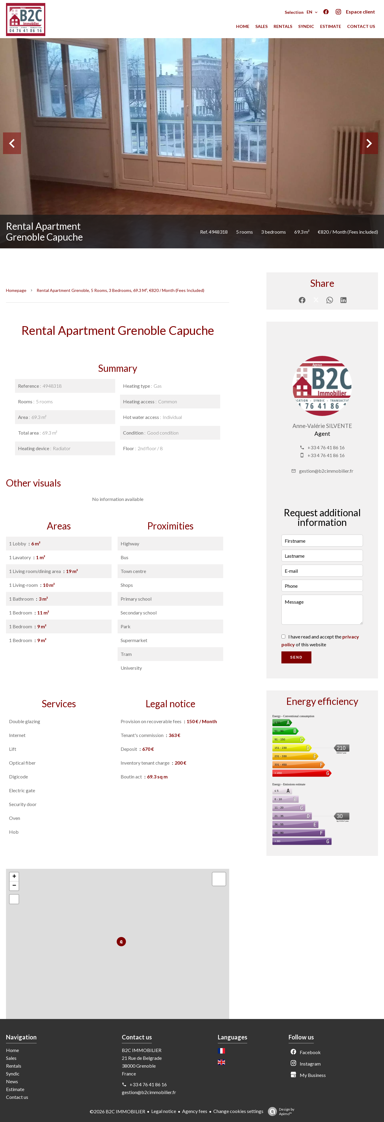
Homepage (16, 290)
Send (296, 657)
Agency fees (194, 1111)
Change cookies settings (238, 1111)
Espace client (360, 11)
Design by (279, 1111)
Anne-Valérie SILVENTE (322, 426)
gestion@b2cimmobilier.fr (326, 471)
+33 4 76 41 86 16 (326, 447)
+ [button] (14, 876)
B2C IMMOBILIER (141, 1050)
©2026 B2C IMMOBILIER (117, 1111)
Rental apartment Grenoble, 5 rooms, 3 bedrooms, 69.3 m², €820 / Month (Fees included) (120, 290)
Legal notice (163, 1111)
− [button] (14, 885)
